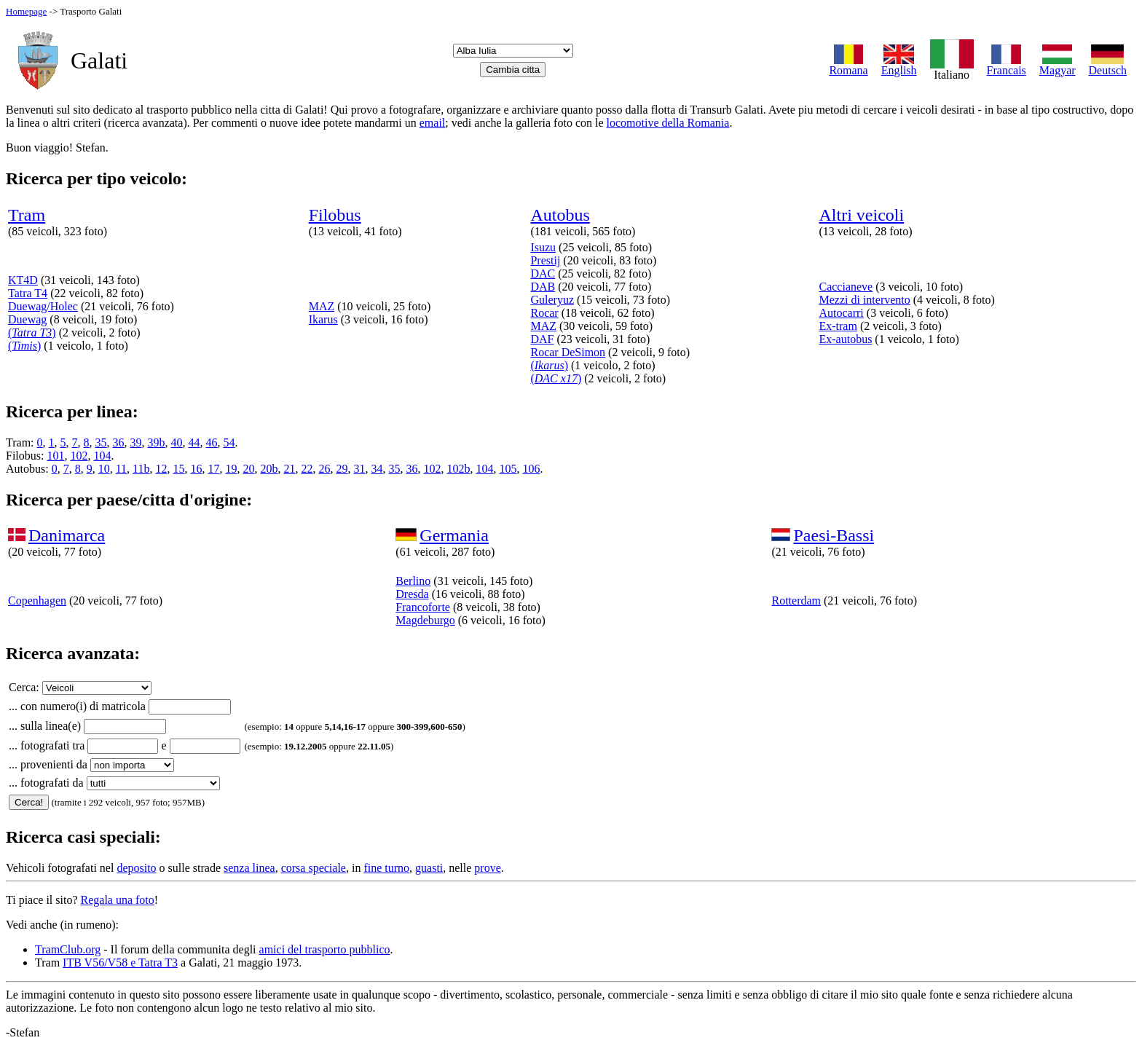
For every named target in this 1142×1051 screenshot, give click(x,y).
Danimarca (66, 535)
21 (289, 468)
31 (359, 468)
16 (196, 468)
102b (458, 468)
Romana (848, 65)
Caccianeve (846, 286)
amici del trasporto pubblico (324, 949)
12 (161, 468)
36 (119, 442)
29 (341, 468)
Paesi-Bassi (833, 535)
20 (248, 468)
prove (487, 868)
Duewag (27, 319)
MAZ (322, 306)
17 (213, 468)
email (433, 123)
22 (306, 468)
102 (78, 455)
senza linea (249, 868)
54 (229, 442)
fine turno (386, 868)
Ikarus (323, 319)
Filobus (335, 214)
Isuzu (543, 247)
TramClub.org (68, 949)
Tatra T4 (27, 293)
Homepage (26, 11)
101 (55, 455)
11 (121, 468)
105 (507, 468)
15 (178, 468)
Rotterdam (796, 600)
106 (531, 468)
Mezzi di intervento (864, 300)
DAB (542, 286)
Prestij (545, 260)
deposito (136, 868)
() (32, 332)
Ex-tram (837, 326)
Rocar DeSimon (567, 352)
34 (376, 468)
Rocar (544, 313)
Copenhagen (37, 600)
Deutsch (1108, 65)
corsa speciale (313, 868)
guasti (429, 868)
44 (194, 442)
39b (156, 442)
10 (104, 468)
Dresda (411, 594)
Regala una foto (117, 900)
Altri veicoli (861, 214)
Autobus (559, 214)
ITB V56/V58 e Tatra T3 (120, 962)
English (899, 65)
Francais (1006, 65)
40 (177, 442)
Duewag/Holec (43, 306)
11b (141, 468)
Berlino (412, 581)
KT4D (23, 280)
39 (136, 442)
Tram (26, 214)
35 (101, 442)
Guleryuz (552, 300)
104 (102, 455)
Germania (454, 535)
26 (324, 468)
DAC (542, 273)
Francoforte (422, 607)
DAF (542, 339)
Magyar (1057, 65)
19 (231, 468)
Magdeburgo (424, 620)
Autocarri (841, 313)
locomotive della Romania (668, 123)
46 (212, 442)
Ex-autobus (845, 339)
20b (268, 468)
